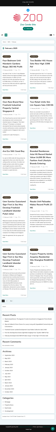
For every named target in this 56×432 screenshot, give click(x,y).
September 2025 (9, 355)
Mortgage (7, 402)
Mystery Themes (46, 426)
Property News (9, 405)
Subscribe (28, 28)
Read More (5, 90)
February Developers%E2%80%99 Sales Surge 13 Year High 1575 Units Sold (26, 335)
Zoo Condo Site (28, 24)
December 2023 (9, 389)
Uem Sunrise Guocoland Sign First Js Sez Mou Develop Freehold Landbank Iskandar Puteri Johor (14, 207)
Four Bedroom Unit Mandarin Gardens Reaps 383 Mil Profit (12, 63)
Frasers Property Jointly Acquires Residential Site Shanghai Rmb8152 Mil (41, 258)
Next (11, 301)
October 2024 (9, 370)
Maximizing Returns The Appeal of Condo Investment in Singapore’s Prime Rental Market (28, 320)
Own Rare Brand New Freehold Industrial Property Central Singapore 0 (13, 107)
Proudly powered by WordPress (25, 426)
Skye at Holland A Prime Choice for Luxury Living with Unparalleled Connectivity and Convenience (29, 325)
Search (4, 306)
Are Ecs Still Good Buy (13, 151)
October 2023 (9, 392)
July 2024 (7, 373)
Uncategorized (6, 56)
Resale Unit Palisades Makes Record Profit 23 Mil (41, 204)
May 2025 (7, 358)
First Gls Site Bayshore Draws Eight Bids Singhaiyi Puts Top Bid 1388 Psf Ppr (27, 332)
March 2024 (8, 383)
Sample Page (29, 429)
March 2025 (8, 361)
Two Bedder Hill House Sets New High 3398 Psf (41, 63)
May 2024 (7, 376)
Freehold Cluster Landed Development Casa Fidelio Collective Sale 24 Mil (26, 329)
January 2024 (9, 386)
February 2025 (9, 364)
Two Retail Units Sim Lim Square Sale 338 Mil (41, 103)
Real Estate (8, 408)
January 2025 (9, 367)
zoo (16, 70)
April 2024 (7, 379)
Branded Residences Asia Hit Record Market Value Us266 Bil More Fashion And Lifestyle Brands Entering (41, 157)
